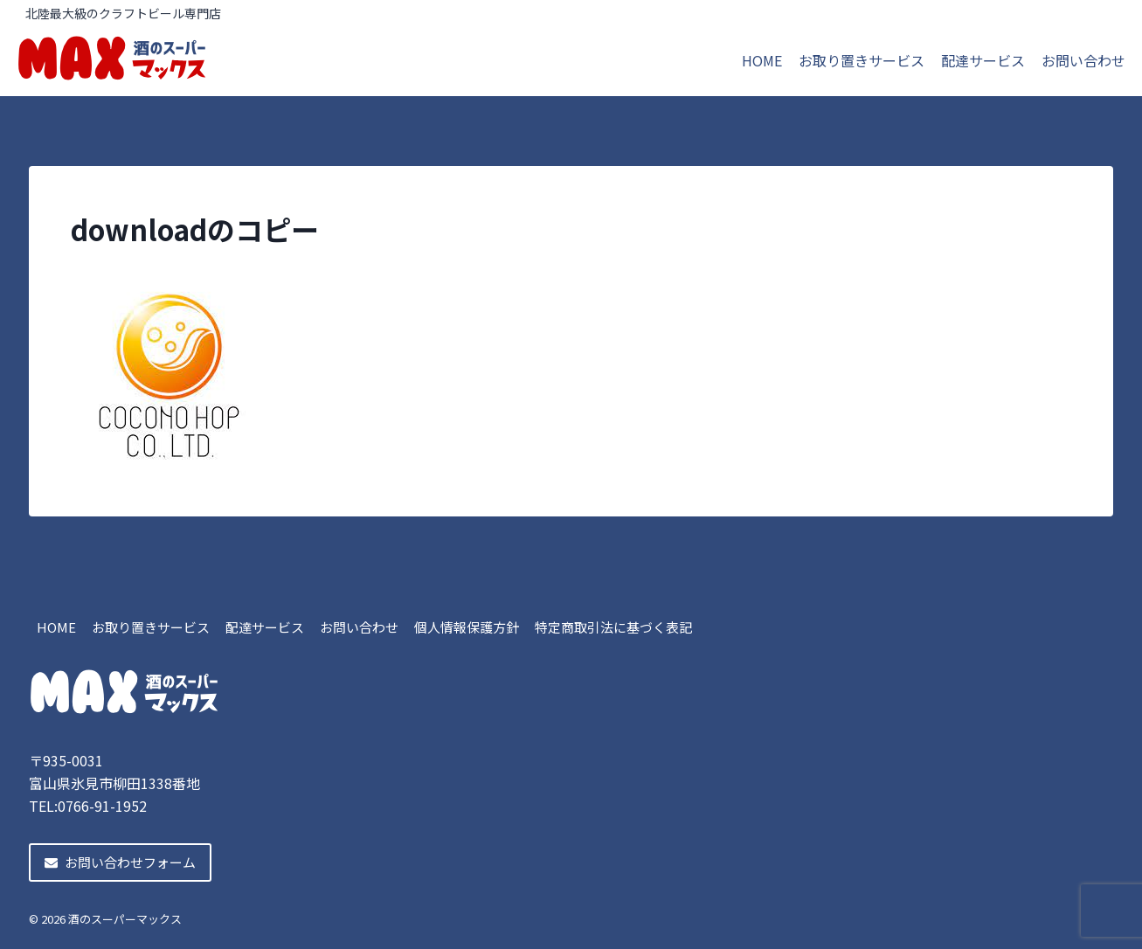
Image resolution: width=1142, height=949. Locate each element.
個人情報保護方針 (466, 627)
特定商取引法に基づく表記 (613, 627)
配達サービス (983, 60)
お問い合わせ (1083, 60)
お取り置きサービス (861, 60)
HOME (762, 60)
